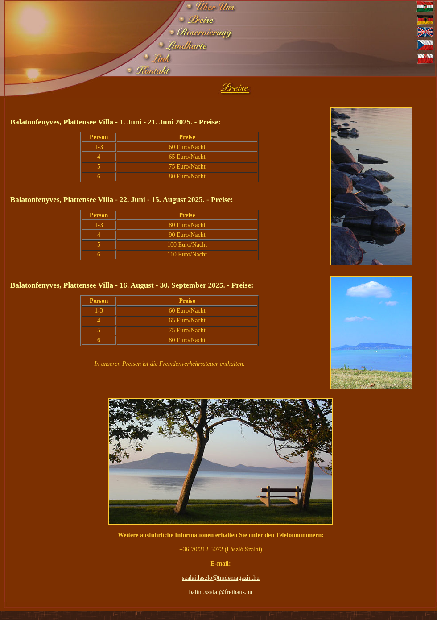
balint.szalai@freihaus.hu (221, 592)
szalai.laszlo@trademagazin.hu (221, 578)
